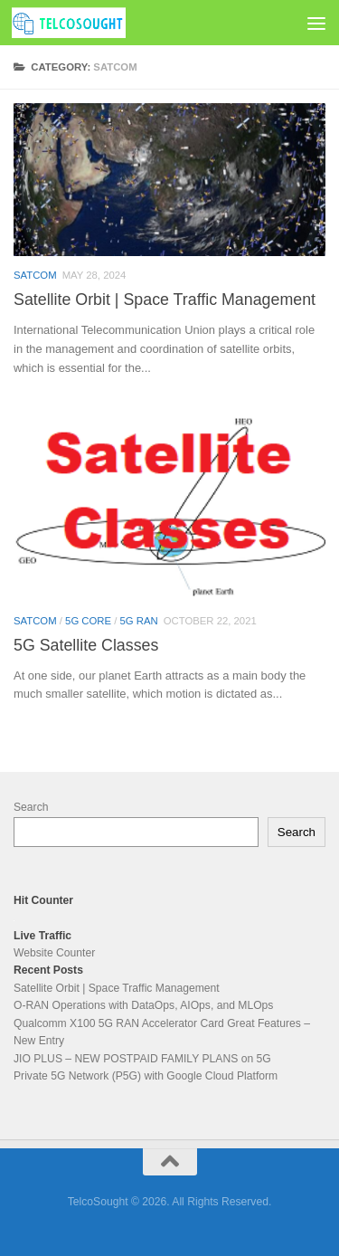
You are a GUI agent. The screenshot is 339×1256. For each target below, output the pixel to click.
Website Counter (54, 953)
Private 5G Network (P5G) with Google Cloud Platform (146, 1076)
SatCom (35, 275)
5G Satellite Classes (86, 645)
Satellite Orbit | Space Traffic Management (164, 299)
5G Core (88, 620)
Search (31, 807)
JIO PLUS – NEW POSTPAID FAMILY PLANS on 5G (142, 1058)
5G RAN (139, 620)
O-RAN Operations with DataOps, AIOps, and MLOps (143, 1005)
